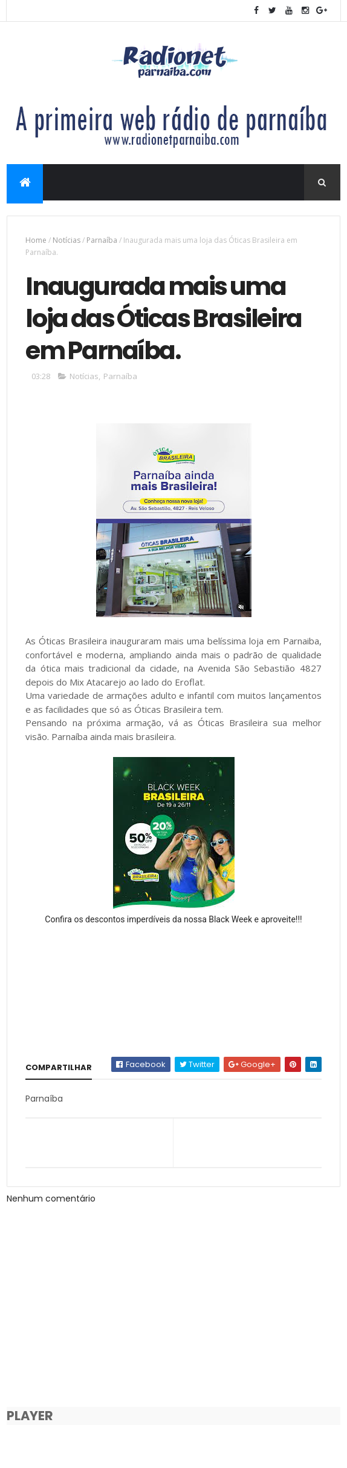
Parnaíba (101, 240)
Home (36, 240)
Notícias (66, 240)
